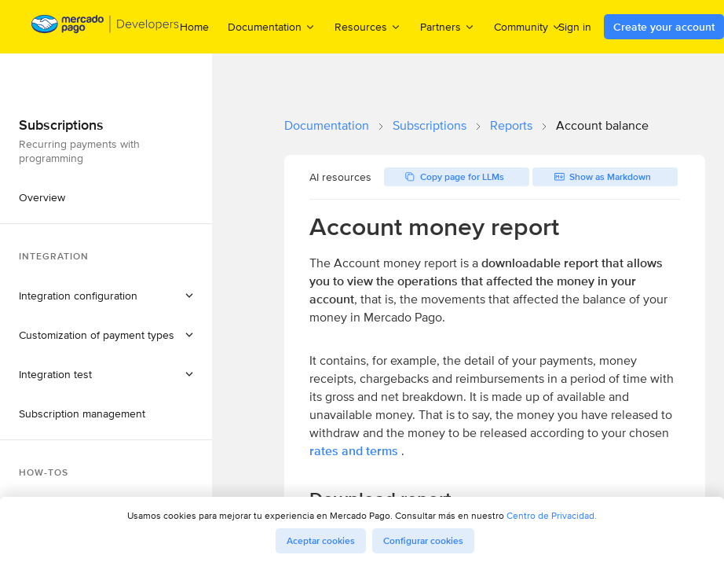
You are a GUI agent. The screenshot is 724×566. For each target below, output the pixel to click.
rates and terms (353, 451)
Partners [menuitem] (447, 26)
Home (194, 27)
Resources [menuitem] (368, 26)
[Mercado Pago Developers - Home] (105, 27)
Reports (511, 125)
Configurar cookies (423, 541)
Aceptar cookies (321, 541)
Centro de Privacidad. (551, 515)
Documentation (326, 125)
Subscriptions (429, 125)
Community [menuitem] (528, 26)
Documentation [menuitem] (272, 26)
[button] (106, 296)
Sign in (574, 27)
